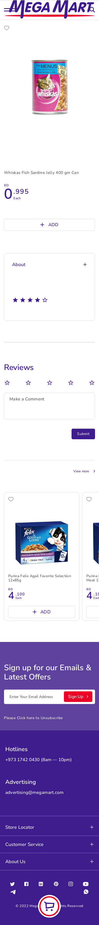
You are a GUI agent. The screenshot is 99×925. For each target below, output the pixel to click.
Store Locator (49, 827)
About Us (49, 861)
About (49, 264)
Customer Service (49, 844)
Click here (26, 717)
